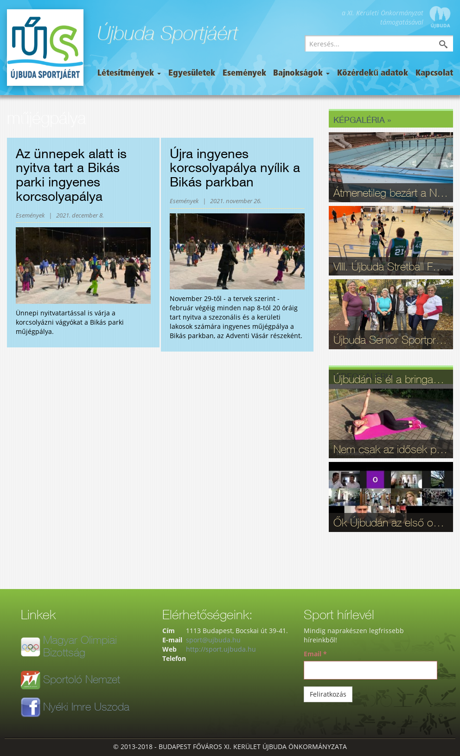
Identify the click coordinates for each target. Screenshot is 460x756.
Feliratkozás (328, 694)
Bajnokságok (301, 73)
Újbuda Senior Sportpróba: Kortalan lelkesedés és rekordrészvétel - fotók (390, 339)
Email (315, 653)
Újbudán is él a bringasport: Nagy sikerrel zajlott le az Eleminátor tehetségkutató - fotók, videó (390, 379)
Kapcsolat (434, 73)
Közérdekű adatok (372, 73)
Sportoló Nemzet (81, 679)
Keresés (450, 45)
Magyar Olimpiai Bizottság (80, 645)
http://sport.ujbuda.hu (221, 649)
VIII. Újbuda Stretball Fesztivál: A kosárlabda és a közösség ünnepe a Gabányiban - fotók (390, 266)
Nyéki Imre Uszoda (86, 706)
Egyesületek (191, 73)
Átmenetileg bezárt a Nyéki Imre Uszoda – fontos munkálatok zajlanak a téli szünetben (390, 192)
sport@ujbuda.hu (213, 639)
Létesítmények (129, 73)
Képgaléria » (362, 120)
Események (244, 73)
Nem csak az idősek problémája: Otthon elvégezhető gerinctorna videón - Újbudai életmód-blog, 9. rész (390, 449)
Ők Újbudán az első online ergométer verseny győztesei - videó (390, 522)
